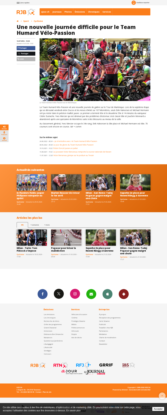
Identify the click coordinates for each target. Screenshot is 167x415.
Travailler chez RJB (106, 328)
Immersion (48, 331)
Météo (73, 324)
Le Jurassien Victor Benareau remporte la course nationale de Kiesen (75, 152)
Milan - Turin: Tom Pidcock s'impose (27, 249)
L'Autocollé (48, 347)
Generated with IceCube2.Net (139, 390)
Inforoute (75, 331)
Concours (47, 354)
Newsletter (103, 344)
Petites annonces (78, 328)
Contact (102, 341)
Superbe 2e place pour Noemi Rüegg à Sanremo (134, 194)
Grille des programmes (53, 324)
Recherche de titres (51, 321)
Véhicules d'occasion (79, 314)
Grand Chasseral (50, 328)
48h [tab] (22, 225)
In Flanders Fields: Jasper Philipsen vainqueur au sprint (30, 195)
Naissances (48, 337)
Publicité (102, 324)
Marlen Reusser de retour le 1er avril (65, 194)
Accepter (158, 409)
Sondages (47, 351)
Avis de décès (76, 337)
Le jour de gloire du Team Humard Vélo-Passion (67, 145)
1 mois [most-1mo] (47, 225)
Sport (26, 21)
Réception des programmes (109, 318)
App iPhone (107, 294)
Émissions (80, 11)
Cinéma (74, 318)
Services (107, 11)
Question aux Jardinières (53, 341)
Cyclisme (38, 21)
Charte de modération (107, 337)
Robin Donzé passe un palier (59, 148)
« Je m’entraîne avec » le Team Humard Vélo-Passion (68, 141)
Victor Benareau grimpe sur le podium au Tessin (67, 155)
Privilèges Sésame (78, 321)
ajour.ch (45, 11)
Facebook (43, 294)
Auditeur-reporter (140, 3)
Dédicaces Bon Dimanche (53, 334)
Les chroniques (50, 318)
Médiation (103, 334)
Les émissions (49, 314)
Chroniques (94, 11)
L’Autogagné (48, 344)
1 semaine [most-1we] (35, 225)
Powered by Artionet (120, 390)
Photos (68, 11)
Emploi (74, 334)
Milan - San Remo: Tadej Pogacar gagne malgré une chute (99, 195)
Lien (21, 59)
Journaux (57, 11)
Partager (22, 48)
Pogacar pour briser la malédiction (63, 249)
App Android (124, 294)
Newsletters (91, 294)
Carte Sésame (104, 321)
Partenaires (103, 331)
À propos (102, 314)
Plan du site (47, 392)
